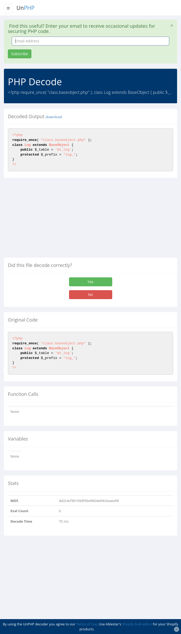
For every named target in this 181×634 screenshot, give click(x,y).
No (90, 294)
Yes (90, 281)
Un (25, 8)
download (54, 117)
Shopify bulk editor (137, 624)
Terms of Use (86, 624)
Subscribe (19, 53)
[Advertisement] (48, 219)
